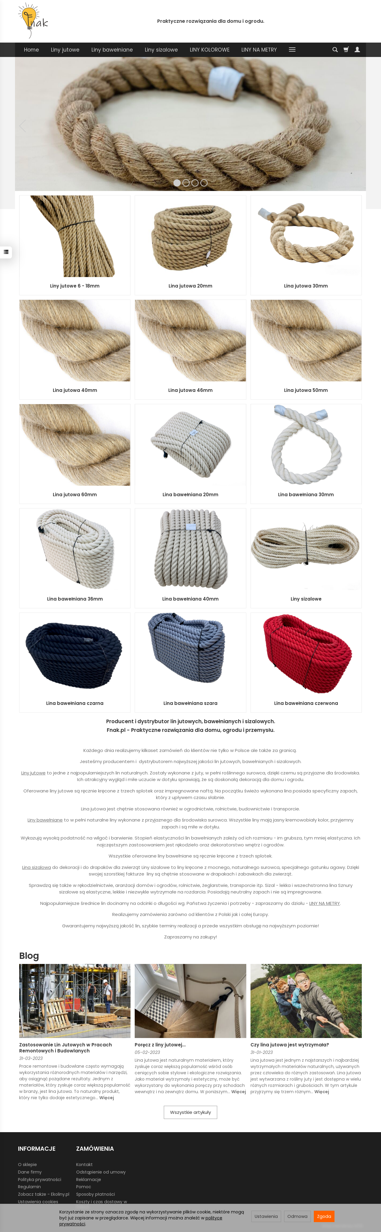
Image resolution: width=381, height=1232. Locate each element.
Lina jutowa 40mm (75, 390)
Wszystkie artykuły (190, 1112)
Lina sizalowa (36, 867)
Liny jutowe (65, 49)
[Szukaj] (335, 50)
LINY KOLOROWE (210, 49)
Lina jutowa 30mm (306, 286)
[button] (22, 126)
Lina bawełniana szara (191, 703)
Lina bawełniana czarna (75, 703)
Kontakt (84, 1165)
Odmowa (297, 1216)
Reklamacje (88, 1180)
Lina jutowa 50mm (306, 390)
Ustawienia (266, 1216)
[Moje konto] (357, 50)
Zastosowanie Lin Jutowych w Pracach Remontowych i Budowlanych (65, 1048)
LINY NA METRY (259, 49)
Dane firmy (30, 1172)
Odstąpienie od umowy (101, 1172)
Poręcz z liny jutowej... (160, 1045)
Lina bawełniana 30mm (306, 494)
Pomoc (83, 1187)
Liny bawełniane (112, 49)
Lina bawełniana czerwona (306, 703)
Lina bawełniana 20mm (190, 494)
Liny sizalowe (161, 49)
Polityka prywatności (39, 1180)
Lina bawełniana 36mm (75, 599)
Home (31, 49)
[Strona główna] (33, 20)
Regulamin (29, 1187)
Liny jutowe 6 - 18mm (75, 286)
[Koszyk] (346, 50)
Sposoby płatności (95, 1194)
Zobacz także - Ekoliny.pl (43, 1194)
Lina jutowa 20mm (190, 286)
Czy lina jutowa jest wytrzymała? (289, 1045)
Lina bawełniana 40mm (190, 599)
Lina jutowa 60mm (75, 494)
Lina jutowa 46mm (190, 390)
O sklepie (27, 1165)
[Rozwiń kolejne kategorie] (292, 50)
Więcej (106, 1098)
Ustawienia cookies (38, 1202)
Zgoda (324, 1216)
